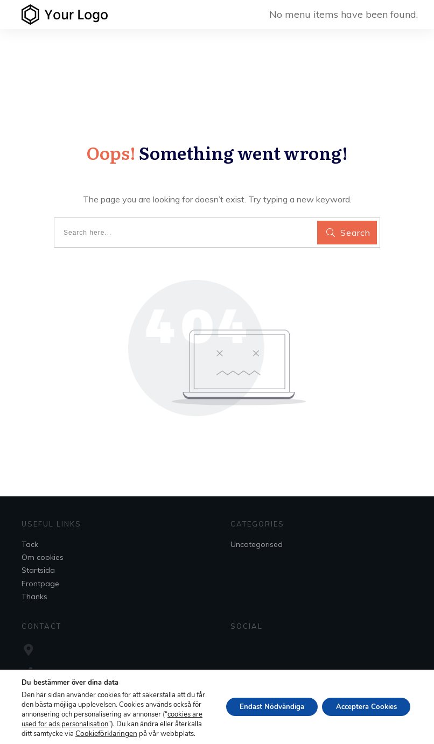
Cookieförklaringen (51, 734)
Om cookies (43, 557)
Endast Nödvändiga (259, 702)
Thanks (34, 596)
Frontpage (40, 583)
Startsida (38, 570)
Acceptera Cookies (362, 702)
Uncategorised (256, 544)
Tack (30, 544)
